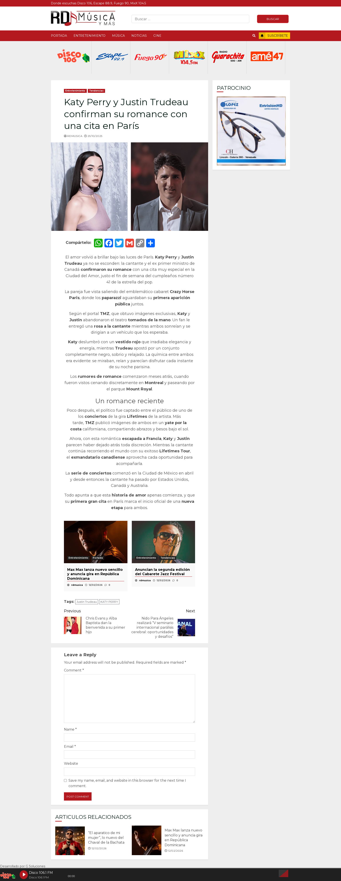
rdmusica (74, 136)
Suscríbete (273, 35)
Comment (74, 670)
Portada (59, 36)
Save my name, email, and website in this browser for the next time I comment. (127, 783)
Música (118, 36)
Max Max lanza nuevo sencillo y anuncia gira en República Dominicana (146, 840)
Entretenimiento (89, 36)
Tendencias (96, 90)
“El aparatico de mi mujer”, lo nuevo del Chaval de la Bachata (70, 840)
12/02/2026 (99, 848)
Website (71, 763)
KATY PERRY (109, 601)
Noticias (139, 36)
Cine (157, 36)
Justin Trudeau (87, 601)
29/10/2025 (95, 136)
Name (70, 729)
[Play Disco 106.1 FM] (24, 874)
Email (70, 746)
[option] (95, 556)
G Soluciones (35, 866)
